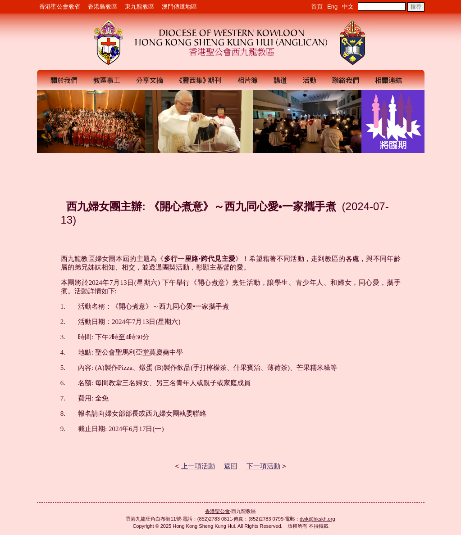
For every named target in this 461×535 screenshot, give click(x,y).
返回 (230, 466)
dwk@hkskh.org (317, 519)
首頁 (317, 6)
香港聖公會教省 (59, 6)
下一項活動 (263, 466)
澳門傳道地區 (179, 6)
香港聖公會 (217, 511)
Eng (332, 6)
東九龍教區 (139, 6)
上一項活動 (198, 466)
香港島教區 (102, 6)
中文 (348, 6)
